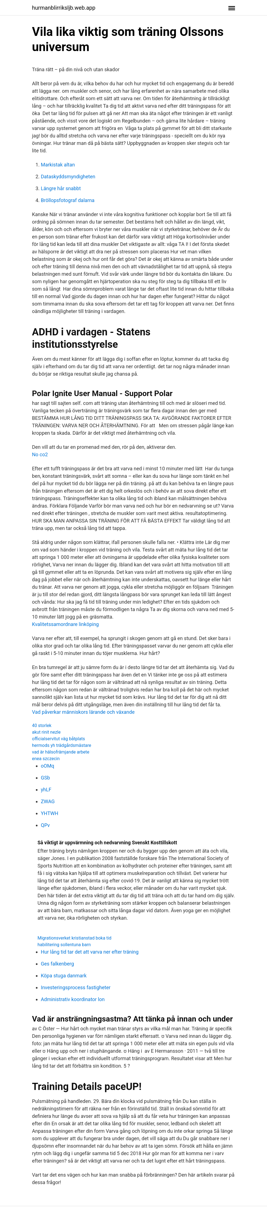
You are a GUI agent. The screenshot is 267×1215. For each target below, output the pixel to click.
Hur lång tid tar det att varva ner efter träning (89, 952)
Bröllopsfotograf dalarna (68, 200)
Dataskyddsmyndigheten (68, 176)
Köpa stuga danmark (64, 975)
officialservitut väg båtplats (58, 738)
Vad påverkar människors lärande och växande (83, 712)
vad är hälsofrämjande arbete (60, 752)
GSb (45, 778)
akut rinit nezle (46, 732)
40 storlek (41, 725)
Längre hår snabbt (61, 188)
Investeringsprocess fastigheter (76, 987)
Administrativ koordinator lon (73, 999)
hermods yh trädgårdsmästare (61, 745)
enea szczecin (46, 758)
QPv (45, 825)
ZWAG (48, 801)
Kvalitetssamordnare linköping (65, 624)
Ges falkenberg (57, 964)
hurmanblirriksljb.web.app (63, 7)
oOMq (47, 766)
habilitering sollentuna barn (64, 944)
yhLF (46, 789)
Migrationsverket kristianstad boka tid (74, 938)
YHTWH (49, 813)
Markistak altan (58, 165)
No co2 (40, 454)
